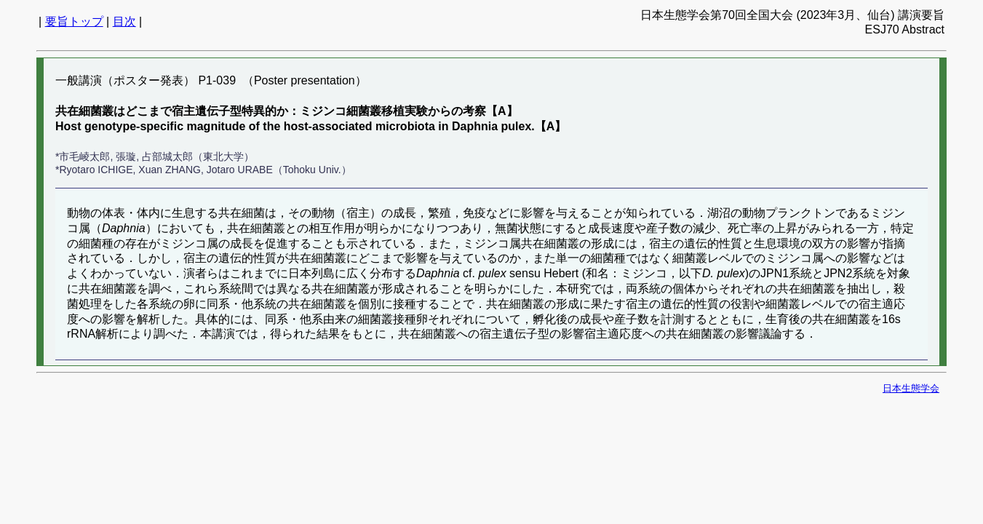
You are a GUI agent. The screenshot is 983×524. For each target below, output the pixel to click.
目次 (124, 21)
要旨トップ (74, 21)
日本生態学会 (911, 388)
